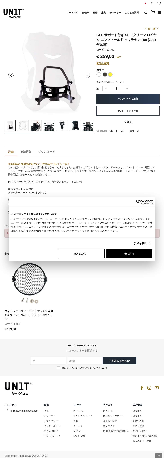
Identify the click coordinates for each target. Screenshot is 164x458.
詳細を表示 (140, 243)
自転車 (85, 12)
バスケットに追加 (128, 98)
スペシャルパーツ (82, 409)
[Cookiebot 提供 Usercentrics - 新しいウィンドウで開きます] (138, 201)
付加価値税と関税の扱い (116, 424)
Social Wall (79, 429)
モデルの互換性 (128, 110)
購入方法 (107, 404)
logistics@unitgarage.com (24, 404)
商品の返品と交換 (142, 434)
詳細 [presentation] (11, 151)
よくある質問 (132, 12)
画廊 (95, 12)
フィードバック (52, 429)
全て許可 (129, 253)
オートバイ (72, 12)
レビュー (78, 424)
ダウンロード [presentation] (46, 151)
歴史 (103, 12)
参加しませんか (119, 354)
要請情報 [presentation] (26, 151)
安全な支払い (140, 424)
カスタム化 (82, 253)
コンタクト (109, 419)
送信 (136, 131)
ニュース (78, 419)
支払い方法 (138, 414)
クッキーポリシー (53, 419)
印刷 (128, 121)
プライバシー (51, 414)
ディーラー (115, 12)
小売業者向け (51, 424)
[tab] (11, 152)
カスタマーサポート (113, 409)
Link (104, 361)
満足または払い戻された (145, 429)
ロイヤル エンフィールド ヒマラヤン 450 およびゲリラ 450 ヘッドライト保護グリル (29, 308)
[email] (84, 354)
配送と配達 (102, 63)
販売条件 (137, 404)
